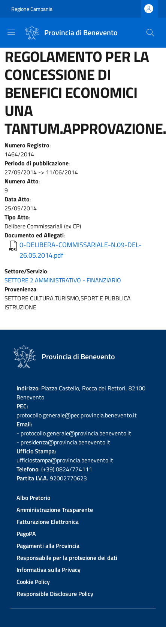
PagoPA (26, 533)
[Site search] (150, 32)
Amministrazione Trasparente (54, 509)
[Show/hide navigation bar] (11, 32)
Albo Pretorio (33, 497)
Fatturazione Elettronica (47, 521)
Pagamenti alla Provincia (47, 545)
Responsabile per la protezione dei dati (66, 557)
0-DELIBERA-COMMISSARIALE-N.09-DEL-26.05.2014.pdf (80, 250)
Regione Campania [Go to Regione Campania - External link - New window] (31, 9)
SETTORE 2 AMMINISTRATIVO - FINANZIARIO (62, 280)
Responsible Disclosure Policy (54, 593)
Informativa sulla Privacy (48, 569)
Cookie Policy (33, 581)
